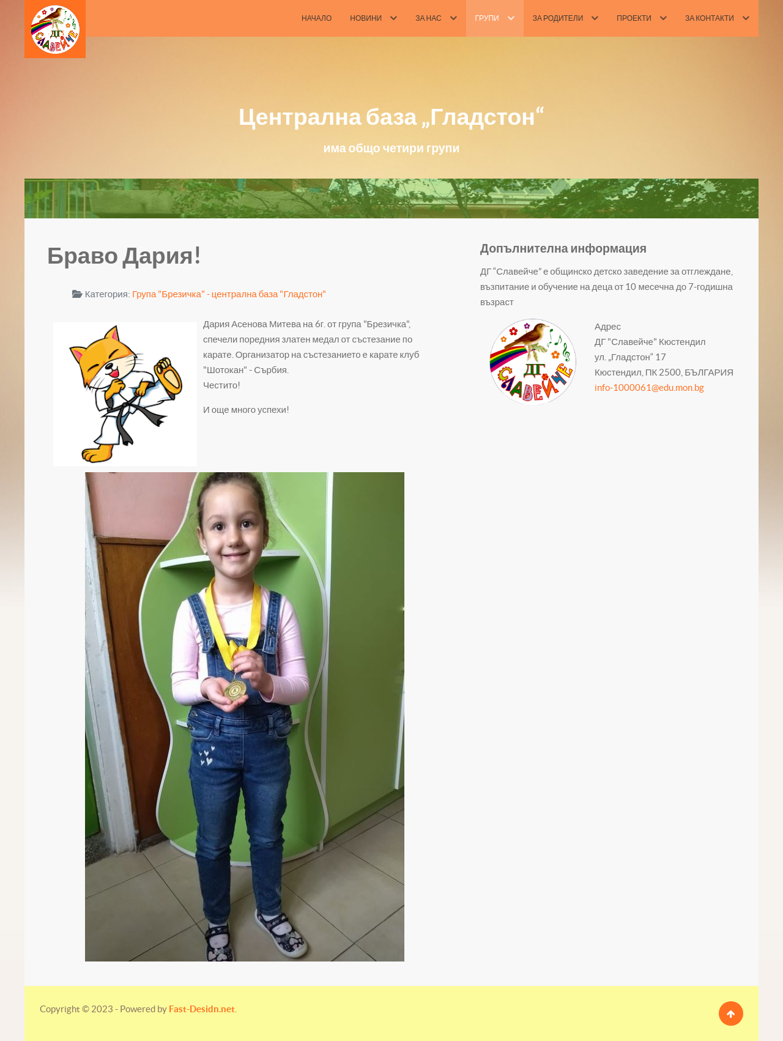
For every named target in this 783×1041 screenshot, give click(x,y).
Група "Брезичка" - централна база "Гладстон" (229, 294)
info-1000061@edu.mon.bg (649, 387)
